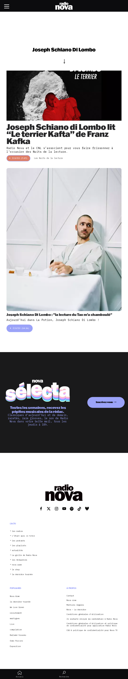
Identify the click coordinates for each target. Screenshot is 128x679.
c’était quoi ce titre (23, 536)
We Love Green (17, 607)
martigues (15, 618)
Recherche (64, 674)
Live (12, 624)
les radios (17, 531)
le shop (16, 570)
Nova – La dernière (76, 610)
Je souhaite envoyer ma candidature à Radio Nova (92, 619)
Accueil (19, 674)
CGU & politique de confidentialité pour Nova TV (92, 630)
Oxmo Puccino (16, 641)
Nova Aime (15, 596)
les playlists (19, 546)
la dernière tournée (22, 574)
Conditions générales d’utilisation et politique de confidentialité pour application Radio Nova (92, 624)
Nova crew (71, 600)
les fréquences (19, 560)
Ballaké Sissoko (18, 635)
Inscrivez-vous (104, 402)
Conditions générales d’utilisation (84, 614)
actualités (17, 550)
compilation (16, 629)
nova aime (17, 565)
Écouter (18, 158)
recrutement (16, 613)
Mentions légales (75, 605)
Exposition (15, 646)
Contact (70, 596)
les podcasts (18, 541)
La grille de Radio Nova (24, 555)
